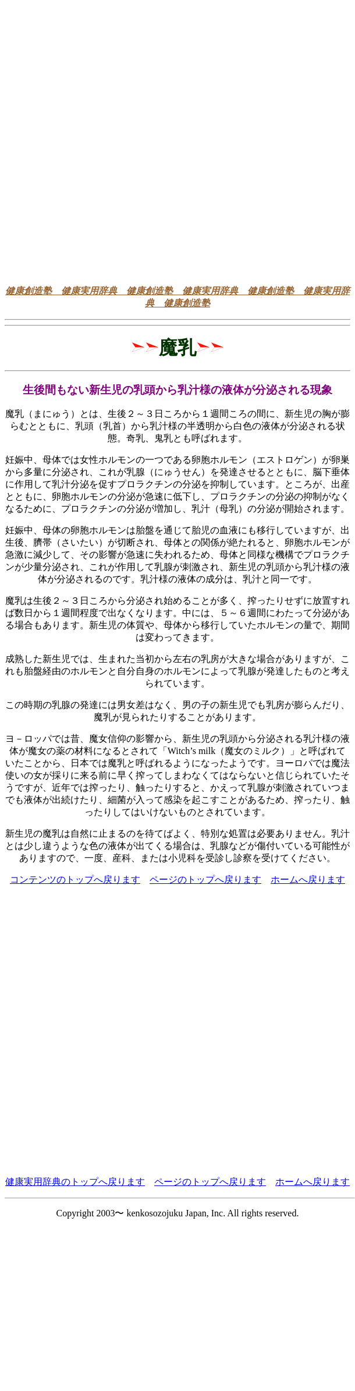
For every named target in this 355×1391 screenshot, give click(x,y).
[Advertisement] (175, 139)
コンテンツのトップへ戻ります (75, 879)
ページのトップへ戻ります (205, 879)
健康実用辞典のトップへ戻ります (75, 1182)
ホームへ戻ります (308, 879)
